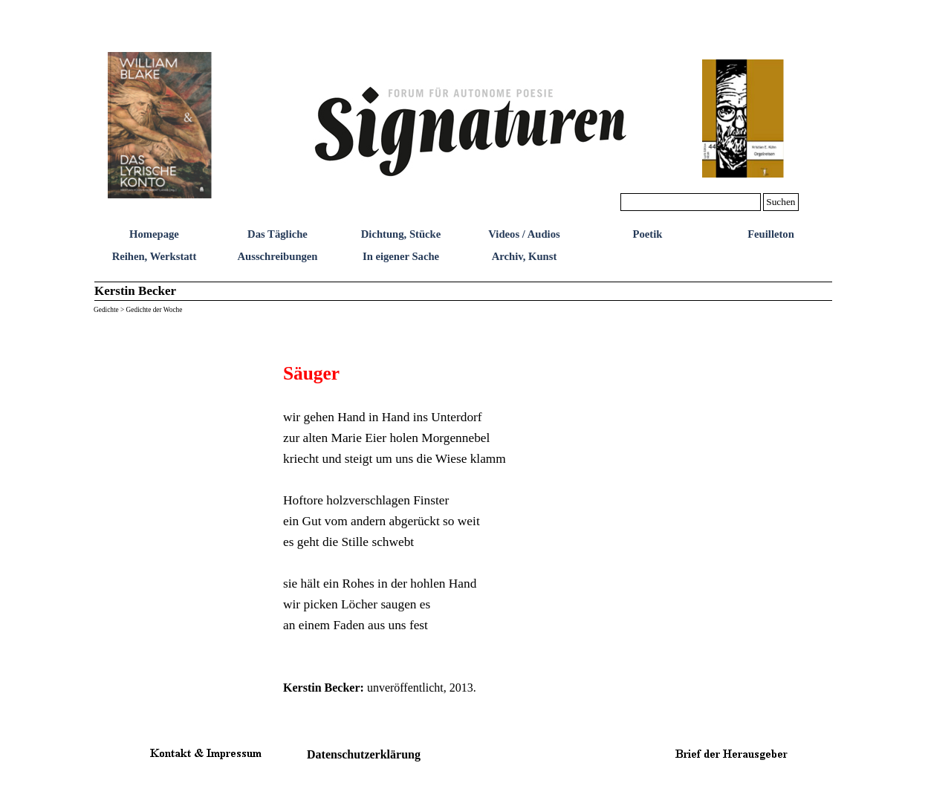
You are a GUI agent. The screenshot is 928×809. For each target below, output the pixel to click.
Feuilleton (770, 234)
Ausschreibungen (277, 256)
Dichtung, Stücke (401, 234)
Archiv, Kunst (524, 256)
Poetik (648, 234)
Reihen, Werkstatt (154, 256)
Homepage (154, 234)
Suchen (780, 201)
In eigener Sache (401, 256)
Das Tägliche (277, 234)
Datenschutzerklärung (364, 754)
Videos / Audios (523, 234)
